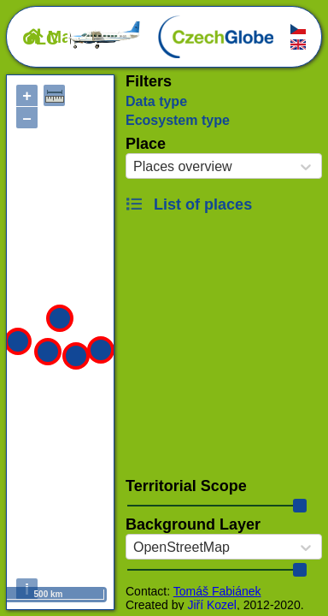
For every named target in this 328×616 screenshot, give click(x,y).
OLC (82, 38)
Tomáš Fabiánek (217, 591)
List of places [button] (189, 204)
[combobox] (133, 167)
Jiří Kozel (212, 605)
